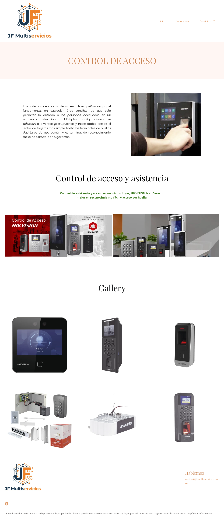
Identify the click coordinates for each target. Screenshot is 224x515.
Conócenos (182, 21)
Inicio (161, 21)
